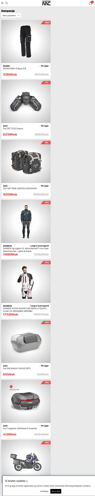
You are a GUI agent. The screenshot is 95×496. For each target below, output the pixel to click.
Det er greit (56, 491)
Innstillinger (44, 491)
